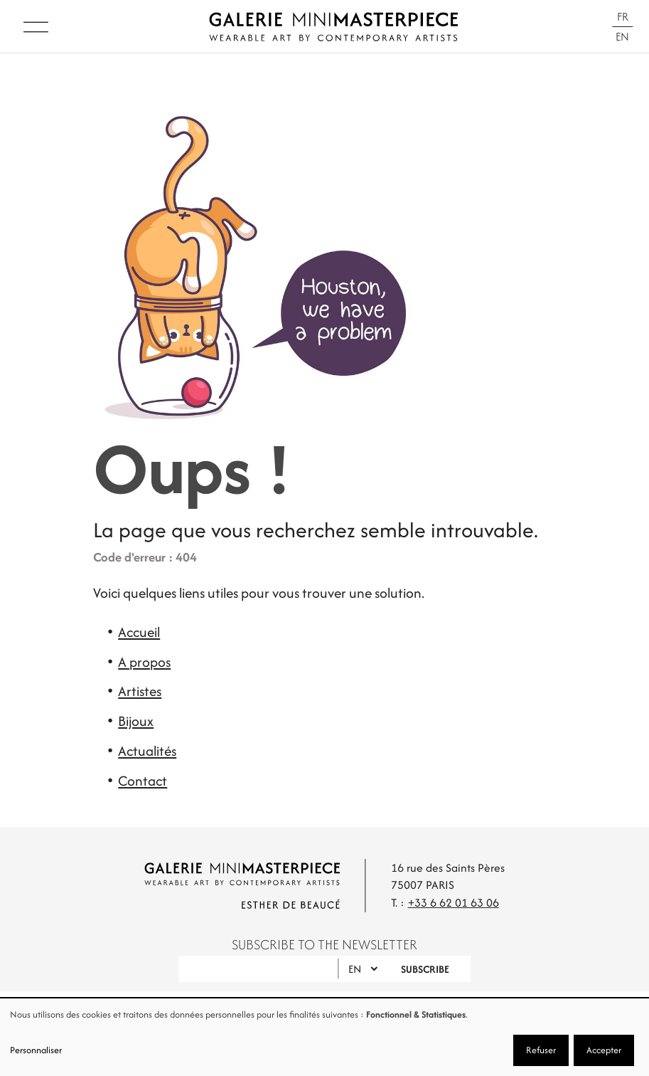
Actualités (147, 751)
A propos (144, 662)
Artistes (139, 691)
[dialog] (324, 1037)
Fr (622, 17)
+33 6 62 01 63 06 (453, 903)
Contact (142, 781)
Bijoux (136, 721)
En (622, 36)
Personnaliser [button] (36, 1050)
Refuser (541, 1050)
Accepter (603, 1050)
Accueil (139, 632)
